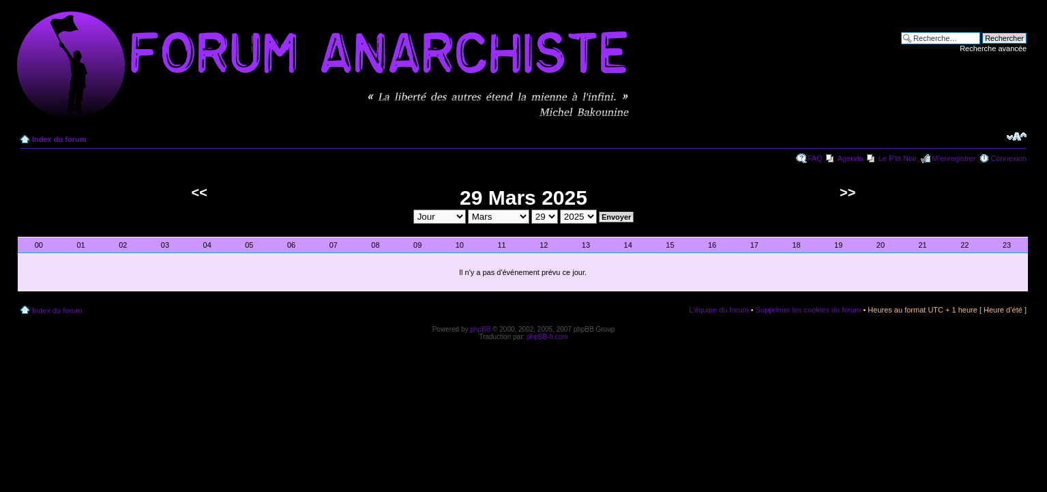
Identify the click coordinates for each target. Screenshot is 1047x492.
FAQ (815, 158)
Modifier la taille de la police (1017, 136)
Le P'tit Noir (898, 158)
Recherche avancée (993, 48)
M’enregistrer (953, 158)
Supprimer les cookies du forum (808, 310)
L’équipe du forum (718, 310)
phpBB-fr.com (547, 337)
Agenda (851, 158)
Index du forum (59, 139)
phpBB (480, 329)
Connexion (1008, 158)
